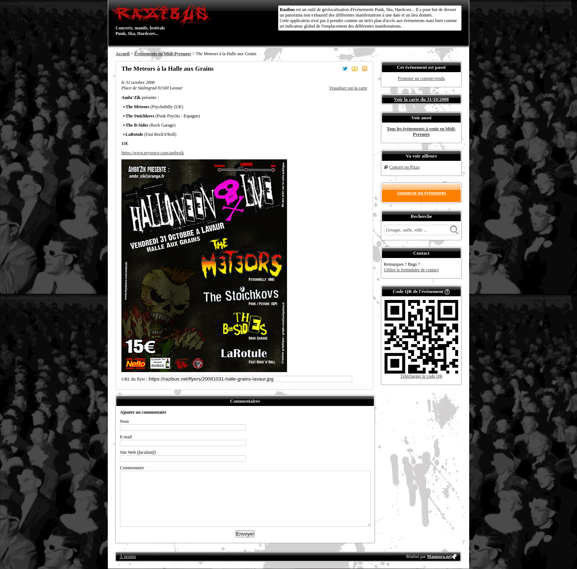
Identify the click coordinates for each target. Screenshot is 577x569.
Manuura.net (439, 556)
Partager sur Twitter (345, 68)
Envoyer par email (355, 68)
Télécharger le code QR (421, 376)
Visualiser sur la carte (348, 88)
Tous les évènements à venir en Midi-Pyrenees (421, 131)
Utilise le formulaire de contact (411, 269)
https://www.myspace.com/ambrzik (152, 152)
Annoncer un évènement (421, 192)
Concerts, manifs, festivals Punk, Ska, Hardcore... (163, 20)
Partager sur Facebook (335, 68)
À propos (128, 556)
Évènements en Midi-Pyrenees (162, 53)
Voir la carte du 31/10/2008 (421, 99)
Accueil (123, 53)
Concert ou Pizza (404, 167)
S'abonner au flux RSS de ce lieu (365, 68)
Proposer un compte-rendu (421, 78)
